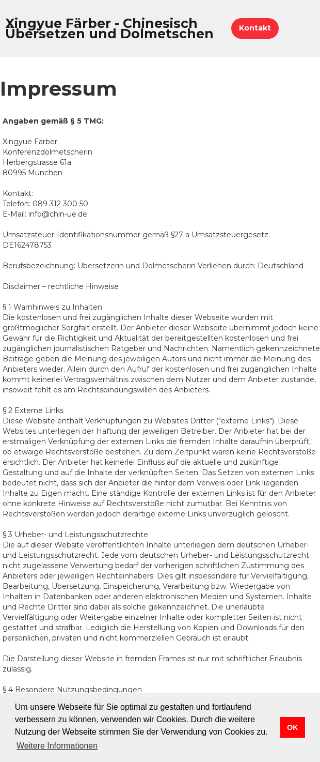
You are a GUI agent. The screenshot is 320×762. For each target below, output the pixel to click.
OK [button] (292, 727)
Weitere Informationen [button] (57, 745)
